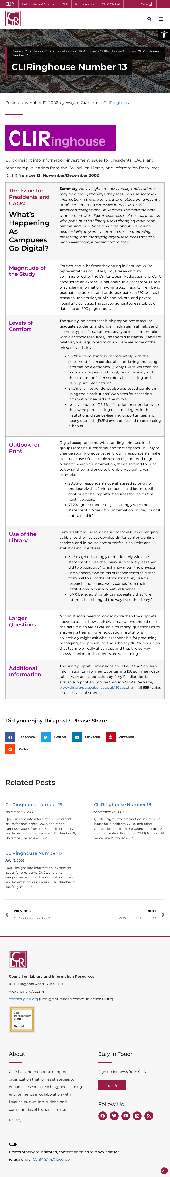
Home (16, 51)
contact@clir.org (24, 999)
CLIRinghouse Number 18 (122, 804)
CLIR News (33, 51)
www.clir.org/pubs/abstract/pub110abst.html (98, 687)
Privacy (15, 1120)
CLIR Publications (58, 51)
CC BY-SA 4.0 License (51, 1159)
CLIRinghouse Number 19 (33, 804)
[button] (164, 34)
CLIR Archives (86, 51)
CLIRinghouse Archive (117, 51)
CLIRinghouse (117, 102)
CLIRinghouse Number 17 (33, 853)
